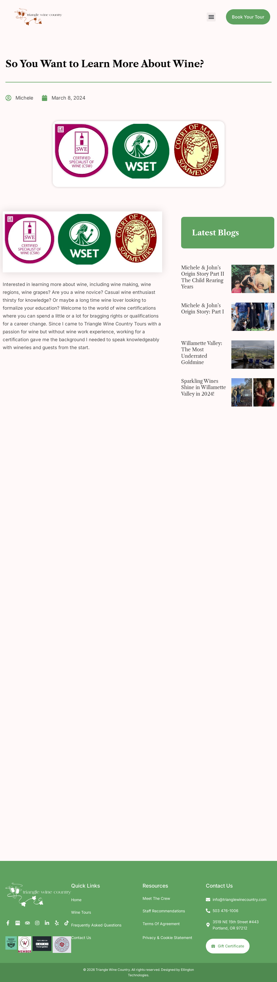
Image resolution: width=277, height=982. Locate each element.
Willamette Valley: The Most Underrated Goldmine (201, 352)
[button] (211, 17)
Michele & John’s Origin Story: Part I (202, 309)
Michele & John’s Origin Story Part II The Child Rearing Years (202, 277)
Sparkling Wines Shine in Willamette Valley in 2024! (203, 387)
